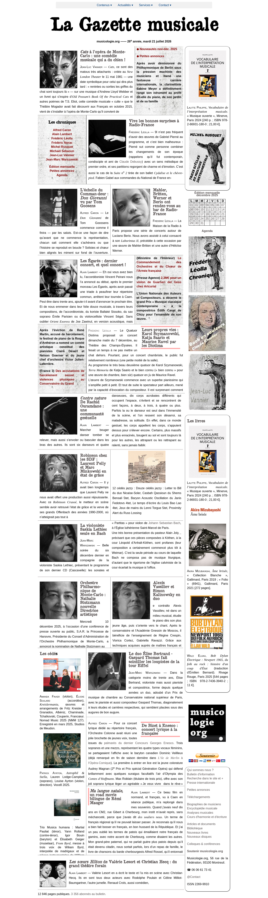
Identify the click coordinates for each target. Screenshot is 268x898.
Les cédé (48, 653)
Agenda (62, 175)
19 (212, 214)
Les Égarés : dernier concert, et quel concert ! (103, 262)
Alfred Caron (62, 130)
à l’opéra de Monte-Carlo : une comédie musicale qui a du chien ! (102, 55)
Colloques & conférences (203, 844)
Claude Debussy (130, 161)
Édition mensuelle (62, 166)
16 (196, 214)
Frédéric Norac (62, 142)
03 (202, 205)
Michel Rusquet (62, 146)
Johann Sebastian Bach (164, 523)
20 (217, 214)
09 (196, 209)
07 (223, 205)
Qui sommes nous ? (200, 770)
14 (223, 209)
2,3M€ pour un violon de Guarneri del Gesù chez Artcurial (159, 282)
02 (196, 205)
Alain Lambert (62, 134)
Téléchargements (198, 797)
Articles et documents (201, 824)
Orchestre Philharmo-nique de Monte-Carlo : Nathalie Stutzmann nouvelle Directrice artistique (93, 598)
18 (207, 214)
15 (191, 214)
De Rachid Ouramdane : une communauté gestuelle (93, 407)
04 (207, 205)
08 (191, 209)
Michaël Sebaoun (62, 151)
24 (202, 218)
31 (202, 223)
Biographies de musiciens (204, 804)
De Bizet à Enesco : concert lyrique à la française (159, 729)
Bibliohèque (195, 828)
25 (207, 218)
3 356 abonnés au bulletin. (88, 894)
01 (191, 205)
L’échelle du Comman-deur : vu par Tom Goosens (94, 197)
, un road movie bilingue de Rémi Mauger (106, 796)
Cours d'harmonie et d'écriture (207, 817)
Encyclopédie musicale (202, 808)
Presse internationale (201, 782)
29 (191, 223)
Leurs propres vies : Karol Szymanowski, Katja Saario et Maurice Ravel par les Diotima (160, 337)
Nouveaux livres (197, 832)
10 (202, 209)
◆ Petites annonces (150, 56)
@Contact (193, 876)
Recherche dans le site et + (205, 778)
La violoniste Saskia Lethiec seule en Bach (93, 529)
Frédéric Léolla (62, 138)
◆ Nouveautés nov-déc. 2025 (157, 49)
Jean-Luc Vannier (62, 155)
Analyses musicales (200, 812)
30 (196, 223)
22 (191, 218)
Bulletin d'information (201, 774)
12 (212, 209)
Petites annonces (62, 170)
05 (212, 205)
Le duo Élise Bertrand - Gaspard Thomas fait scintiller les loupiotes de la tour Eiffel (154, 659)
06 (217, 205)
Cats (84, 51)
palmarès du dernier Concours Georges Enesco (138, 743)
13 (217, 209)
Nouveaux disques (199, 836)
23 (196, 218)
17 (202, 214)
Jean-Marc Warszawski (62, 159)
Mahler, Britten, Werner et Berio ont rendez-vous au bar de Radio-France (166, 201)
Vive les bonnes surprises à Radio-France (154, 122)
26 (212, 218)
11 (207, 209)
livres (196, 420)
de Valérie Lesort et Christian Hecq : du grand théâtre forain (123, 863)
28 (223, 218)
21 (223, 214)
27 (217, 218)
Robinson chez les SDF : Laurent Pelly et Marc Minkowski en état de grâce (93, 465)
